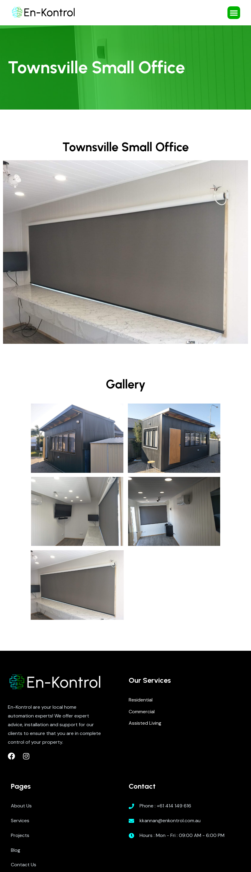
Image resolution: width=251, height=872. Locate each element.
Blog (15, 850)
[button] (233, 12)
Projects (20, 835)
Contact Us (23, 864)
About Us (21, 806)
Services (20, 820)
